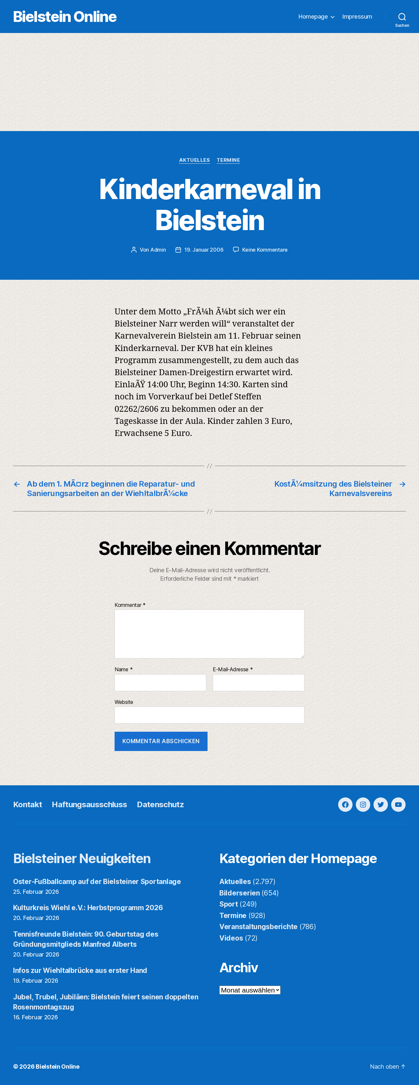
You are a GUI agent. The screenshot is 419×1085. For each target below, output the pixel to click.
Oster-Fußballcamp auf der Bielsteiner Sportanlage (97, 881)
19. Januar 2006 (203, 249)
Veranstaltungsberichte (258, 927)
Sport (228, 904)
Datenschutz (160, 804)
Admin (158, 249)
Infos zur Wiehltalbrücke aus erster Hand (80, 970)
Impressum (357, 16)
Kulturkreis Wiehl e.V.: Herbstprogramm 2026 (88, 908)
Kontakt (27, 804)
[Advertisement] (209, 82)
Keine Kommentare (265, 249)
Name (124, 670)
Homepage (313, 16)
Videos (231, 938)
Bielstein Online (65, 16)
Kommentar (130, 605)
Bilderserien (239, 893)
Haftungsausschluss (89, 804)
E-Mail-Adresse (233, 670)
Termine (228, 160)
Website (124, 702)
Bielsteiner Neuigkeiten (82, 858)
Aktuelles (194, 160)
